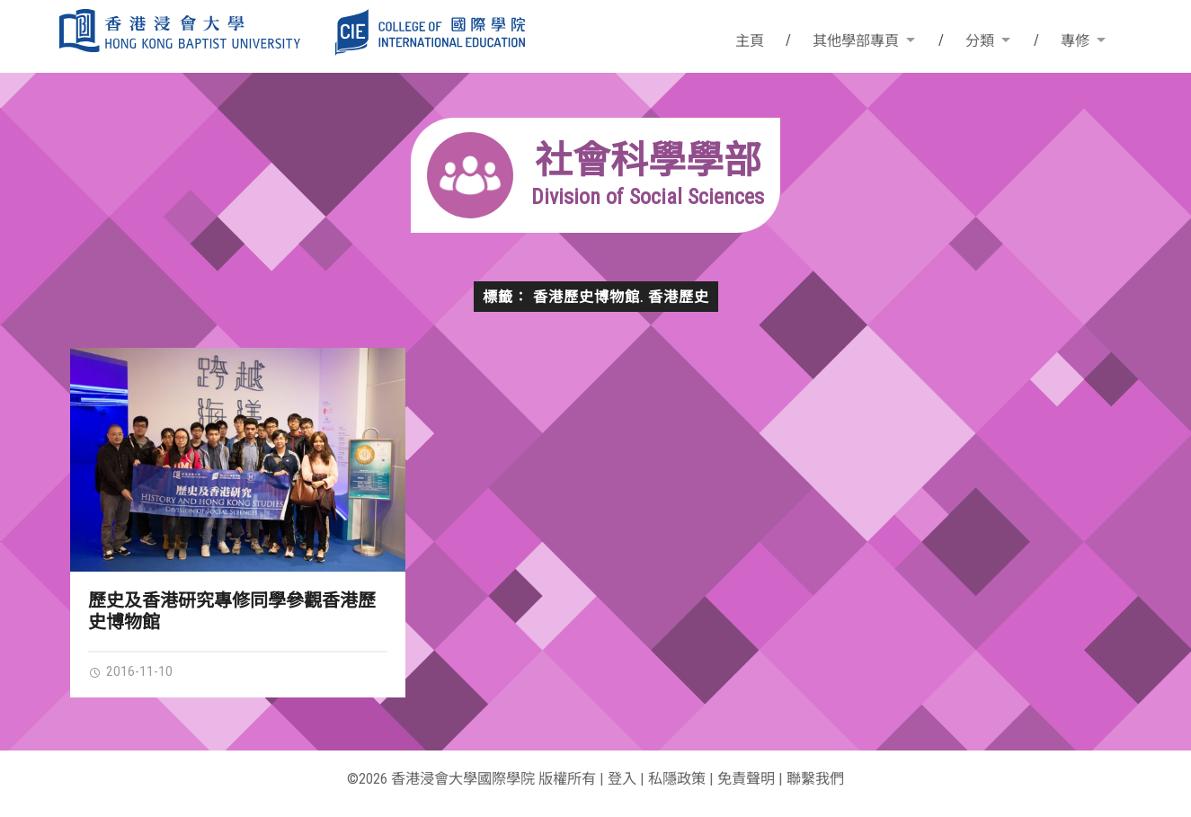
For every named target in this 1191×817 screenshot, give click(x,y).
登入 (622, 778)
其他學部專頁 (856, 40)
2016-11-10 (130, 671)
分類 (979, 40)
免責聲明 (746, 778)
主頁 (749, 40)
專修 (1075, 40)
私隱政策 (677, 778)
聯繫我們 (815, 778)
